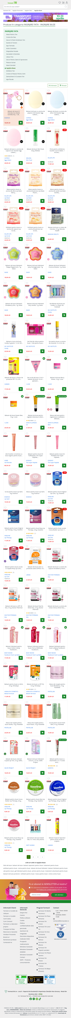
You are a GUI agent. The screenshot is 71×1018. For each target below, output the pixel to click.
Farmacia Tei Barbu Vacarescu (44, 912)
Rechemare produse (9, 940)
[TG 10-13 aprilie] (35, 17)
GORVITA (50, 768)
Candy (50, 312)
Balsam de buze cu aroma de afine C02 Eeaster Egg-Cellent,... (57, 112)
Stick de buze (7, 865)
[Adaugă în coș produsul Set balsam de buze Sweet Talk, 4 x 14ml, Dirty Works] (42, 850)
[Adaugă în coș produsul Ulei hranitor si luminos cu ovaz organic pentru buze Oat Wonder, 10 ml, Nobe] (21, 465)
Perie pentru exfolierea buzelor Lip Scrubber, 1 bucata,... (57, 150)
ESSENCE (7, 118)
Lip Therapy (7, 537)
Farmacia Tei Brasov (42, 959)
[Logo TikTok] (40, 999)
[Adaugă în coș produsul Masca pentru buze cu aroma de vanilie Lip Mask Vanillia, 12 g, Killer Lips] (64, 201)
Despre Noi (23, 913)
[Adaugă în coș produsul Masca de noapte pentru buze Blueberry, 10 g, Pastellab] (64, 696)
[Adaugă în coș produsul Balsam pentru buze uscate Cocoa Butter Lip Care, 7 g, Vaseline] (64, 540)
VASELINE (51, 496)
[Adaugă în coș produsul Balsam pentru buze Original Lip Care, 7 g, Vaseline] (64, 502)
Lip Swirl (6, 499)
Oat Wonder (8, 462)
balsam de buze (18, 865)
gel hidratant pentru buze (23, 871)
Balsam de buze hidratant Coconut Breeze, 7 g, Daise (57, 266)
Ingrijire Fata (28, 10)
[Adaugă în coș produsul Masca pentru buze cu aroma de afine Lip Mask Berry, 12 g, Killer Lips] (21, 201)
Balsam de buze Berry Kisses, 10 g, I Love (57, 378)
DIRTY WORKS (30, 845)
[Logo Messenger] (34, 999)
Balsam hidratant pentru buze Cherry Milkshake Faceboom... (35, 647)
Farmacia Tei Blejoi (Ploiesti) (43, 970)
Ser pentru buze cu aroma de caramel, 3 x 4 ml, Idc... (57, 342)
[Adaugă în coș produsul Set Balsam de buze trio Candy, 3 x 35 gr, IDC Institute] (64, 315)
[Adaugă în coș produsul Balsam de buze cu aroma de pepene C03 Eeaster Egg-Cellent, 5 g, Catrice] (42, 123)
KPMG (40, 994)
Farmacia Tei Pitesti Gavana (44, 954)
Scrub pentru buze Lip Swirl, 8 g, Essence (14, 492)
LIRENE (28, 575)
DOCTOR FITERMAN (54, 575)
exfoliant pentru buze (10, 868)
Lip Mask (7, 198)
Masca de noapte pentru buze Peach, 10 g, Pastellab (35, 723)
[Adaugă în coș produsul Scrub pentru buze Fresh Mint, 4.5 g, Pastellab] (64, 733)
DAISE (6, 272)
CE (27, 425)
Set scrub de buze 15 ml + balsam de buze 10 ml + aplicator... (35, 379)
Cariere (22, 915)
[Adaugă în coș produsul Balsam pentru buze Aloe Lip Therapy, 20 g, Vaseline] (42, 811)
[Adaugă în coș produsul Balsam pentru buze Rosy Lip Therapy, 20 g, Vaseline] (21, 850)
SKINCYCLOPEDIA (31, 423)
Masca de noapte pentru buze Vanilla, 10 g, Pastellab (14, 723)
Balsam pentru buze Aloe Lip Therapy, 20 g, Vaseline (35, 800)
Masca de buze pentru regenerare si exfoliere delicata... (57, 416)
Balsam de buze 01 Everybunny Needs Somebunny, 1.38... (14, 112)
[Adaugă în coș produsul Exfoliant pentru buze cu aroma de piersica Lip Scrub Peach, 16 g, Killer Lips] (42, 239)
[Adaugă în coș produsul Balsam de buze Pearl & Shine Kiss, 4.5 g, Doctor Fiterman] (42, 620)
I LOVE (28, 384)
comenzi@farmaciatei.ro (61, 921)
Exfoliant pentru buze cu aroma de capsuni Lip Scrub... (14, 228)
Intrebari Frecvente (9, 934)
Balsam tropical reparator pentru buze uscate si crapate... (57, 839)
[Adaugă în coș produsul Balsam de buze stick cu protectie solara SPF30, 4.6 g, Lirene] (42, 580)
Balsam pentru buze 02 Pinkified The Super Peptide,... (57, 455)
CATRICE (28, 118)
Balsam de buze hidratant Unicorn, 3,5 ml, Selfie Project (35, 760)
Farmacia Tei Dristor (42, 922)
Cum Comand (7, 921)
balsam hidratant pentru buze (58, 868)
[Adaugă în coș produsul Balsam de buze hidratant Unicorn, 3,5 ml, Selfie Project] (42, 773)
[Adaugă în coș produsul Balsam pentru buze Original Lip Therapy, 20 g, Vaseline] (64, 811)
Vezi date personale (51, 890)
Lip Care (50, 499)
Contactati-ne (7, 942)
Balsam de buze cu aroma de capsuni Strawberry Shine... (57, 567)
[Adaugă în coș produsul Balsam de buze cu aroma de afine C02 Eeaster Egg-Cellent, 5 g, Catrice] (64, 123)
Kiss (49, 577)
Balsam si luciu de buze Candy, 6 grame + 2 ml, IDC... (14, 342)
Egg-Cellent (29, 120)
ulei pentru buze (8, 871)
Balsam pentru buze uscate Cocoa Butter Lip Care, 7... (57, 529)
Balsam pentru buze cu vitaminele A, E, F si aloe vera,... (57, 760)
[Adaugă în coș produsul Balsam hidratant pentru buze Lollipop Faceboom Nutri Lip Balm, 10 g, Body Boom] (64, 658)
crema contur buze (54, 874)
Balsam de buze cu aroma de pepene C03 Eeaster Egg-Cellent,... (35, 112)
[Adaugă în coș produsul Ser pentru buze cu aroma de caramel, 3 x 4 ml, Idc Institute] (64, 351)
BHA (49, 425)
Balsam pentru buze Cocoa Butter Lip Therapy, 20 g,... (13, 800)
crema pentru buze (24, 868)
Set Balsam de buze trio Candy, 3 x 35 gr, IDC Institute (57, 305)
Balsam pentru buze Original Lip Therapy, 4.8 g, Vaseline (14, 529)
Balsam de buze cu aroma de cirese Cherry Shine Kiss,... (57, 607)
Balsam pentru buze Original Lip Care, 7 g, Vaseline (57, 492)
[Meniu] (4, 2)
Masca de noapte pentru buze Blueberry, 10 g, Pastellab (57, 685)
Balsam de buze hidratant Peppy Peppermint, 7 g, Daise (14, 267)
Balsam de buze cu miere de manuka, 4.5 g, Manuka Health (57, 228)
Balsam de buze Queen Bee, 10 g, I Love (14, 416)
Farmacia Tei (6, 10)
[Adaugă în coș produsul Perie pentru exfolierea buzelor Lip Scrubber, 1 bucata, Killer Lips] (64, 163)
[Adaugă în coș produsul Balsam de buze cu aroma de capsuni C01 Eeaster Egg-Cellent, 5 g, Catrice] (21, 163)
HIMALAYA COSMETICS (11, 691)
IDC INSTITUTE (52, 310)
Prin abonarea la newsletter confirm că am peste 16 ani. (49, 887)
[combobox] (35, 7)
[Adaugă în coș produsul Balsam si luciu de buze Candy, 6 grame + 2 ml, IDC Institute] (21, 351)
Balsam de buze (9, 693)
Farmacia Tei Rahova (42, 938)
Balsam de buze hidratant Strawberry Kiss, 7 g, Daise (13, 304)
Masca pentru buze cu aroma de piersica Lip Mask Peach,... (35, 190)
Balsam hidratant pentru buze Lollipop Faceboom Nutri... (57, 647)
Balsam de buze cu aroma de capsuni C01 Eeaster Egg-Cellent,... (13, 150)
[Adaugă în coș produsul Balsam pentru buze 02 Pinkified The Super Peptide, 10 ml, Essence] (64, 465)
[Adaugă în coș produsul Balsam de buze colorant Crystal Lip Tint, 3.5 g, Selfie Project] (21, 773)
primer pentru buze (38, 871)
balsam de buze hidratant (39, 868)
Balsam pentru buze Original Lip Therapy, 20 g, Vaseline (57, 800)
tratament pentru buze (51, 865)
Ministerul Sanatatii (26, 947)
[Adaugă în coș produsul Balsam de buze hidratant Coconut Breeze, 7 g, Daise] (64, 277)
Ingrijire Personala (17, 10)
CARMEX (7, 384)
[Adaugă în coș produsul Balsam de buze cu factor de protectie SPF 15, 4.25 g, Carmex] (21, 389)
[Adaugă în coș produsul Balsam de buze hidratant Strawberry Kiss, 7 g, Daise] (21, 315)
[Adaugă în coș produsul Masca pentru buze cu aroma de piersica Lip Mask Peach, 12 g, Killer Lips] (42, 201)
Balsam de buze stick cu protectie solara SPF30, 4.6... (35, 567)
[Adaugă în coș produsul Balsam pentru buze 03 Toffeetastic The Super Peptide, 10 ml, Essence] (42, 465)
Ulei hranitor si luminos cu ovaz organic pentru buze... (14, 454)
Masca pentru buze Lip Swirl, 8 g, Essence (35, 492)
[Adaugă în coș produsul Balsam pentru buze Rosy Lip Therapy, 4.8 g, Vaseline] (42, 540)
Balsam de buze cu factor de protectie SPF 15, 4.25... (14, 378)
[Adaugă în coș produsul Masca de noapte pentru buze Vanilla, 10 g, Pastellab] (21, 733)
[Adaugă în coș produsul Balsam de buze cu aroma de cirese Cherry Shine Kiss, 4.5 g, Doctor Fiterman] (64, 620)
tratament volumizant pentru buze (56, 871)
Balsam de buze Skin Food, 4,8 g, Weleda (35, 149)
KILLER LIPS (51, 158)
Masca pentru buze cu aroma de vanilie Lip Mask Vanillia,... (57, 190)
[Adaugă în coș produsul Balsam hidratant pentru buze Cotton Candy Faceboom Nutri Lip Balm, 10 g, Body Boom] (21, 658)
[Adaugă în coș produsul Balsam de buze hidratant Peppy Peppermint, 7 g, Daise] (21, 277)
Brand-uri (6, 937)
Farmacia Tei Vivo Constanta (43, 933)
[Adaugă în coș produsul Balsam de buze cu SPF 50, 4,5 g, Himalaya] (42, 696)
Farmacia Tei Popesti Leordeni (43, 949)
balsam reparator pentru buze (33, 865)
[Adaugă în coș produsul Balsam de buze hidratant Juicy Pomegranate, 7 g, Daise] (42, 277)
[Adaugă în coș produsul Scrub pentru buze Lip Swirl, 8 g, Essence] (21, 502)
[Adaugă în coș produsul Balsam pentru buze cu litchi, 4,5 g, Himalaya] (21, 696)
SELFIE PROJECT (9, 768)
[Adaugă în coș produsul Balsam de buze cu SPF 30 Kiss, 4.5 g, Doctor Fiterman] (21, 620)
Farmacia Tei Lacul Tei (43, 928)
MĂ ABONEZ (59, 895)
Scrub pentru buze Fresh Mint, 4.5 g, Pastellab (57, 723)
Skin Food (29, 160)
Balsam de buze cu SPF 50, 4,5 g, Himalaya (35, 685)
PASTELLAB (51, 691)
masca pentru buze (41, 874)
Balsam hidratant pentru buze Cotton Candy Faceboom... (14, 647)
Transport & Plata (9, 929)
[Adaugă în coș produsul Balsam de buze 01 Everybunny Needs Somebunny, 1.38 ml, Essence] (21, 123)
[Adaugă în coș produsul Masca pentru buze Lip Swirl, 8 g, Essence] (42, 502)
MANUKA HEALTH (53, 234)
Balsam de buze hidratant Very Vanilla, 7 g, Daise (35, 304)
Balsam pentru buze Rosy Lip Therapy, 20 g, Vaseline (13, 838)
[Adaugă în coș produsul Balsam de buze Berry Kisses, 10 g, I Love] (64, 389)
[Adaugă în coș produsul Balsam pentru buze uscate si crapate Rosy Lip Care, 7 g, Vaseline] (21, 580)
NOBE (6, 460)
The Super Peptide (31, 462)
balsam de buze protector (11, 874)
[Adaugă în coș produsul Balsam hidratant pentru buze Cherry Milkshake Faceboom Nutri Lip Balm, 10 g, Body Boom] (42, 658)
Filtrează (63, 85)
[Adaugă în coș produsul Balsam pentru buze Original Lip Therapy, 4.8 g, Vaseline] (21, 540)
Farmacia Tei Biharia (42, 943)
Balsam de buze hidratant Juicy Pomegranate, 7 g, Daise (35, 267)
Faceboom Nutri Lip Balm (12, 655)
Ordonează (53, 85)
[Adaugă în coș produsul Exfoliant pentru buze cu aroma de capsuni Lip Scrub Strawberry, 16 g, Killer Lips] (21, 239)
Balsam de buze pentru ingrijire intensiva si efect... (35, 416)
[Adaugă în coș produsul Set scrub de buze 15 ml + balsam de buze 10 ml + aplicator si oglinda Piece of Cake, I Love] (42, 389)
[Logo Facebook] (30, 999)
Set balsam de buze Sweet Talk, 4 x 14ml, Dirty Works (35, 838)
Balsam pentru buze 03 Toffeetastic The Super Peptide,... (35, 455)
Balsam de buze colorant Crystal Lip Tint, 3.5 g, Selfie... (14, 759)
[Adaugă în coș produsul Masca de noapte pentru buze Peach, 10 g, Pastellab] (42, 733)
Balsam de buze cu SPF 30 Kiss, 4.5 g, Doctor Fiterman (14, 607)
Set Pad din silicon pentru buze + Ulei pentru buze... (35, 342)
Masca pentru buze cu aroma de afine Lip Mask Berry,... (14, 190)
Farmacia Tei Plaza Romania (43, 917)
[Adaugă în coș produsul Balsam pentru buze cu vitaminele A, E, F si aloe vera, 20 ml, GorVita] (64, 773)
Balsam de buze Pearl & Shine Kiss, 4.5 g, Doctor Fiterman (35, 607)
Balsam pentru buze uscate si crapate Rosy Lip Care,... (14, 567)
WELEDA (28, 158)
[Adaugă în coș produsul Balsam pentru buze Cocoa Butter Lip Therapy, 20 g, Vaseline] (21, 811)
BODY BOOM (8, 653)
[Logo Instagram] (37, 999)
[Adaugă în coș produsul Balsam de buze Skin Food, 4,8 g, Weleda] (42, 163)
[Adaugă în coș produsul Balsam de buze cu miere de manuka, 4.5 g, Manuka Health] (64, 239)
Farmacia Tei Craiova (42, 964)
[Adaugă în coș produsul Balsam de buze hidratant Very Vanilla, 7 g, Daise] (42, 315)
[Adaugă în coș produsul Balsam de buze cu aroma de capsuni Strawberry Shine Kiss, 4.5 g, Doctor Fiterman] (64, 580)
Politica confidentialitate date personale (27, 925)
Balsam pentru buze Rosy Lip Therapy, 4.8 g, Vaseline (35, 529)
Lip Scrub (7, 236)
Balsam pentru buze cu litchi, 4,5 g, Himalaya (14, 685)
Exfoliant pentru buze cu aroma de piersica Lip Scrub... (35, 228)
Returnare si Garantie (10, 932)
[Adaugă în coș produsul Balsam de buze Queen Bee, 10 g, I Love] (21, 428)
